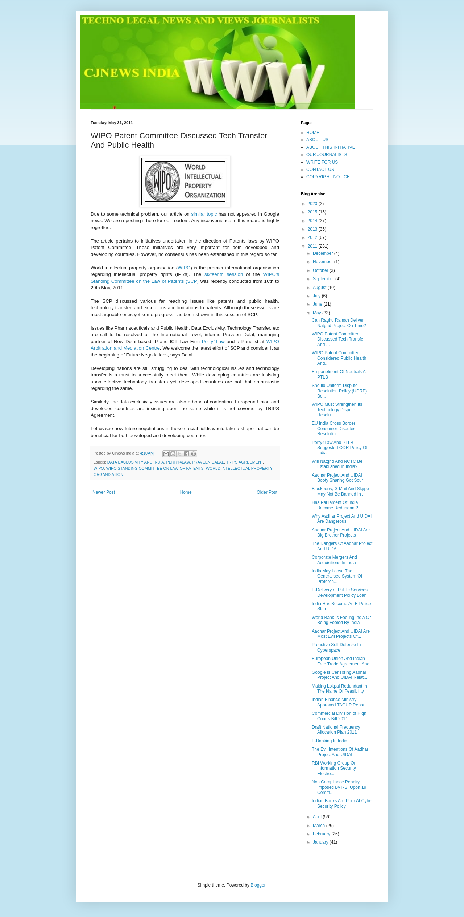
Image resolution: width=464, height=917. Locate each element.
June (318, 304)
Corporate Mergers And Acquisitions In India (334, 560)
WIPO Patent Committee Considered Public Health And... (339, 358)
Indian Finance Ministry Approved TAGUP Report (339, 702)
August (320, 287)
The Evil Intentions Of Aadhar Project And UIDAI (340, 752)
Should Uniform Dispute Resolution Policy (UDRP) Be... (339, 391)
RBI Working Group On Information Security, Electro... (334, 768)
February (322, 833)
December (323, 253)
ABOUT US (317, 139)
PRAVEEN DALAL (208, 462)
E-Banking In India (329, 740)
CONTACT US (320, 169)
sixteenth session (223, 274)
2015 (313, 212)
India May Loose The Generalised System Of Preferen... (337, 576)
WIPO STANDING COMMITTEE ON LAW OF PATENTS (155, 468)
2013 (313, 229)
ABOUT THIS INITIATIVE (330, 147)
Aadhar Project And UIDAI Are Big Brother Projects (341, 532)
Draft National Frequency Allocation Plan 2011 (336, 730)
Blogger (257, 885)
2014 (313, 220)
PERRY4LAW (178, 462)
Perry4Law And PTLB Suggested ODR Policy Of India (340, 448)
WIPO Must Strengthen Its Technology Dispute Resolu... (337, 409)
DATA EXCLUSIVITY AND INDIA (135, 462)
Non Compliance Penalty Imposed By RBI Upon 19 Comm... (339, 787)
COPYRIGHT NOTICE (328, 176)
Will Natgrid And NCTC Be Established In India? (337, 464)
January (321, 842)
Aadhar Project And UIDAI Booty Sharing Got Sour (337, 478)
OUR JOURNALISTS (326, 154)
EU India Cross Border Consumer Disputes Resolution (333, 428)
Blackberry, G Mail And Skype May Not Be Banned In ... (340, 491)
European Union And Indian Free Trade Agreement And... (342, 661)
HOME (312, 132)
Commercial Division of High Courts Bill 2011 (339, 716)
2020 (313, 203)
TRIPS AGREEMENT (244, 462)
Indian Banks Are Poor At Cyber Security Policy (342, 803)
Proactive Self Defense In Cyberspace (336, 647)
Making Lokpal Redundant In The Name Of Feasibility (339, 689)
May (317, 312)
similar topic (204, 214)
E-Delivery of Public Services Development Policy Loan (340, 592)
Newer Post (103, 492)
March (319, 825)
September (324, 278)
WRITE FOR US (322, 162)
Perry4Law (213, 341)
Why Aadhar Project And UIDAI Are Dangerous (342, 519)
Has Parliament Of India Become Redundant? (335, 505)
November (323, 261)
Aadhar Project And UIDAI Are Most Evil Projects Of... (341, 634)
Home (186, 492)
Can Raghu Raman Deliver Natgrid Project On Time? (339, 323)
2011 (313, 246)
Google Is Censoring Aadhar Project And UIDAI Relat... (339, 675)
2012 (313, 237)
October (321, 270)
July (317, 295)
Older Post (267, 492)
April (318, 816)
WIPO (184, 267)
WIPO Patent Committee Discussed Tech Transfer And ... (338, 339)
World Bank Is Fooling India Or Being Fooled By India (341, 620)
